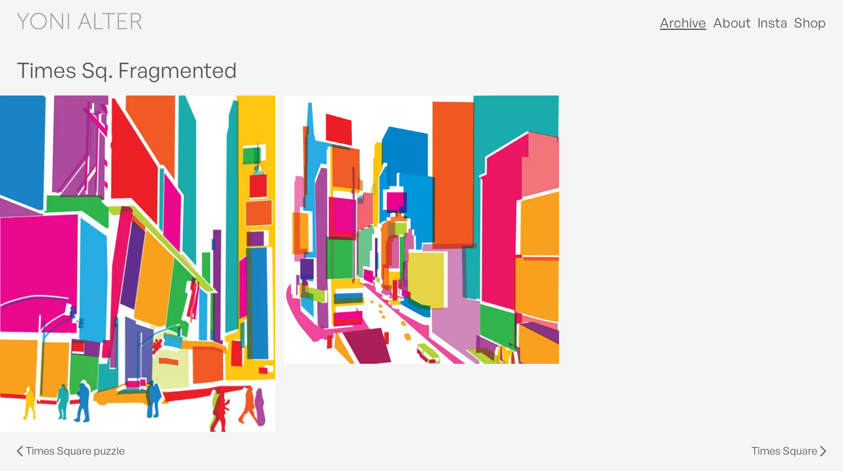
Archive (683, 22)
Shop (810, 22)
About (732, 22)
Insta (772, 22)
